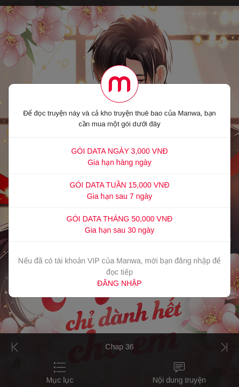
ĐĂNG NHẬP (119, 283)
